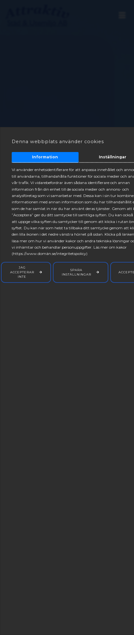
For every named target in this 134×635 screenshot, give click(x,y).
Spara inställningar (76, 272)
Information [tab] (45, 157)
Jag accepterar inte (22, 272)
